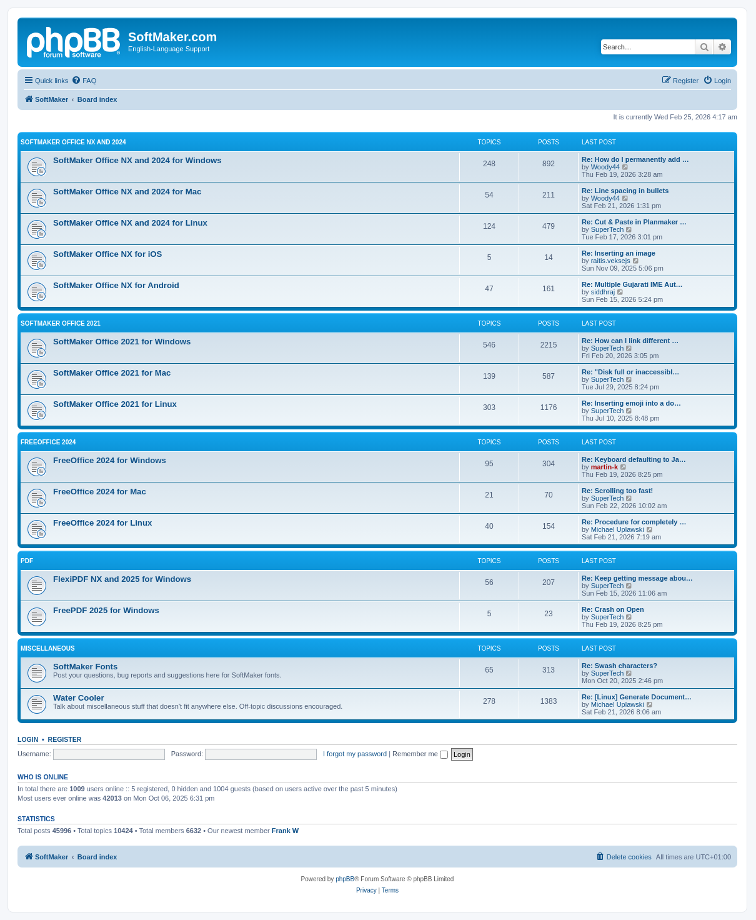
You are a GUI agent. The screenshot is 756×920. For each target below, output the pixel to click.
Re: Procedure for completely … (634, 522)
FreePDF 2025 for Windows (106, 610)
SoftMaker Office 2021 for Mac (112, 373)
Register (65, 739)
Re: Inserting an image (618, 253)
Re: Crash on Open (613, 609)
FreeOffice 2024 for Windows (109, 460)
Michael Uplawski (617, 529)
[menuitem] (83, 80)
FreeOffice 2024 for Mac (99, 491)
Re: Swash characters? (619, 665)
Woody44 (605, 167)
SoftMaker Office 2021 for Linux (115, 404)
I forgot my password (355, 754)
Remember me (420, 754)
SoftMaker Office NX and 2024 (73, 142)
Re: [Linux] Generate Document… (637, 697)
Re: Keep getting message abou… (637, 578)
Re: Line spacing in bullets (625, 190)
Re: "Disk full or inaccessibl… (630, 372)
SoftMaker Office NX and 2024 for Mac (127, 191)
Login (27, 739)
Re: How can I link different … (630, 340)
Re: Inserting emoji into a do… (631, 403)
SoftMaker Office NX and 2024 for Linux (130, 223)
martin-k (604, 467)
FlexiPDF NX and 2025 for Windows (122, 579)
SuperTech (607, 229)
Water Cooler (78, 697)
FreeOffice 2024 (48, 442)
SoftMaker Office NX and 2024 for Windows (137, 160)
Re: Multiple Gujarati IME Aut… (632, 284)
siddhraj (603, 292)
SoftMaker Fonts (85, 666)
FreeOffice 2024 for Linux (102, 523)
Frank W (285, 830)
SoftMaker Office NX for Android (116, 285)
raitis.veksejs (610, 260)
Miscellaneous (48, 648)
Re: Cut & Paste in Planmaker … (634, 222)
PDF (27, 561)
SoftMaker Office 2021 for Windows (122, 341)
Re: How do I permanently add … (635, 159)
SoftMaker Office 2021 (61, 323)
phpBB (345, 879)
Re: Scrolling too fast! (617, 490)
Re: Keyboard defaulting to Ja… (634, 459)
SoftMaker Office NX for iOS (107, 254)
